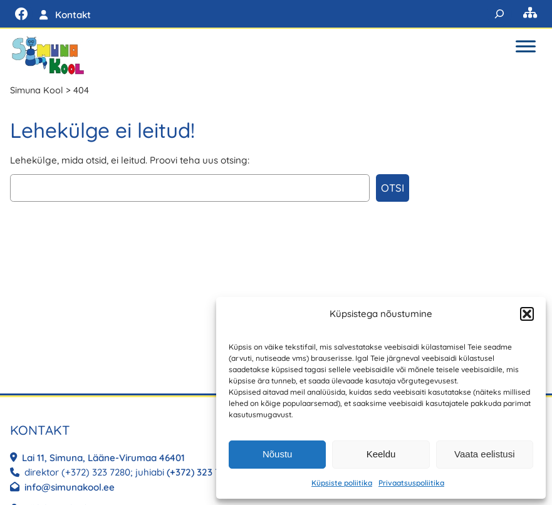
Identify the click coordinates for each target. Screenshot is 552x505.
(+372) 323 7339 (201, 472)
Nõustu (278, 454)
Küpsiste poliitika (341, 482)
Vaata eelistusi (484, 454)
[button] (527, 314)
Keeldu (381, 454)
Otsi (392, 187)
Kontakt (73, 15)
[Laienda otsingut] (499, 13)
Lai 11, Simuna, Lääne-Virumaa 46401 (104, 458)
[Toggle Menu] (526, 46)
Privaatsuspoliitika (411, 482)
